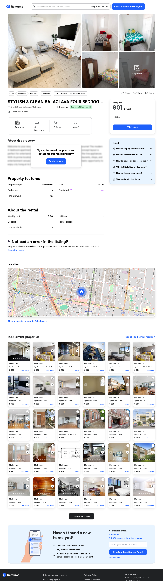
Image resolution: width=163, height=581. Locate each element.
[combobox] (58, 6)
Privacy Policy (90, 575)
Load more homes (81, 516)
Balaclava (33, 93)
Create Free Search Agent (128, 6)
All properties (98, 6)
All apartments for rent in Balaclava (27, 321)
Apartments (22, 93)
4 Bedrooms (45, 93)
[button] (90, 107)
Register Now (56, 161)
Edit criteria (114, 557)
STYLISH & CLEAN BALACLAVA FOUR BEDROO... (71, 93)
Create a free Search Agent (128, 552)
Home (11, 93)
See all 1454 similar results (140, 336)
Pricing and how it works (55, 575)
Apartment (47, 184)
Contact (132, 127)
